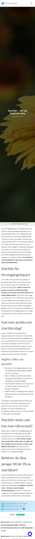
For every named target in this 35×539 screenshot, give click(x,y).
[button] (24, 509)
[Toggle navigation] (31, 3)
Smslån (3, 224)
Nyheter (8, 224)
